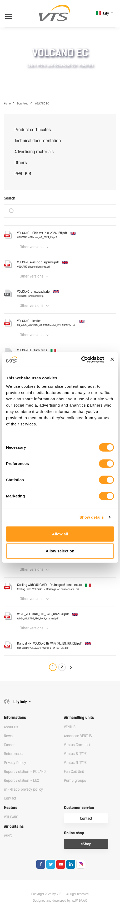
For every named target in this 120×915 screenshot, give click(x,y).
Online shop (74, 833)
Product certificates (32, 129)
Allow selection (60, 551)
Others (20, 162)
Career (9, 745)
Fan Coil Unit (74, 771)
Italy (103, 13)
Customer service (79, 808)
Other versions (31, 247)
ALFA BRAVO (79, 900)
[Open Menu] (11, 13)
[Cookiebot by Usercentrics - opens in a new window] (81, 359)
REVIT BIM (22, 173)
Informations (15, 718)
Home (7, 103)
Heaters (10, 808)
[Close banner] (112, 359)
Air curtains (13, 826)
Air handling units (79, 718)
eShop (86, 844)
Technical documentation (37, 140)
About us (11, 727)
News (8, 736)
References (13, 754)
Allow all (60, 533)
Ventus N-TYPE (75, 763)
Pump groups (75, 780)
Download (22, 103)
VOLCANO (11, 817)
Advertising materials (34, 151)
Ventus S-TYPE (75, 754)
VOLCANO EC (42, 103)
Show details (91, 517)
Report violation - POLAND (25, 771)
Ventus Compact (77, 745)
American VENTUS (78, 736)
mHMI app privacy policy (23, 789)
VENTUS (70, 727)
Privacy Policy (15, 763)
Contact (10, 798)
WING (8, 836)
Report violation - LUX (21, 780)
